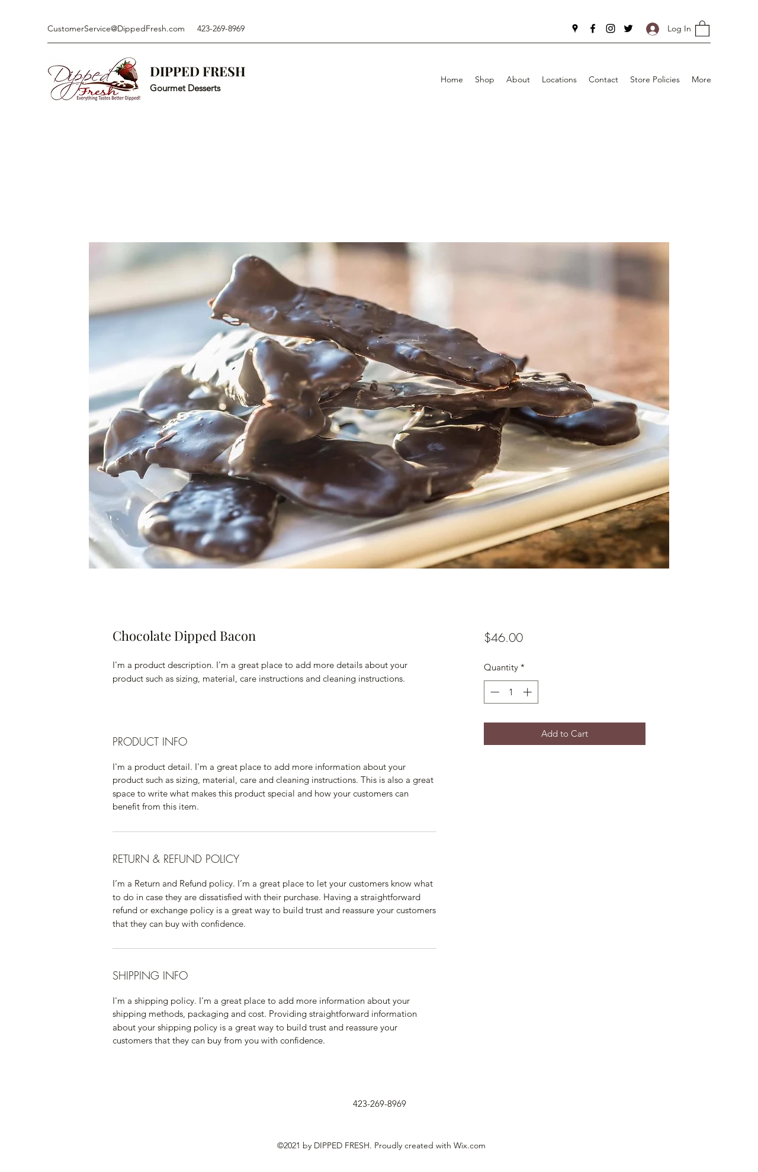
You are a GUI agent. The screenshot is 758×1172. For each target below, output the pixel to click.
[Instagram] (610, 28)
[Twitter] (628, 28)
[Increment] (529, 692)
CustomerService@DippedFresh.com (116, 28)
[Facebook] (593, 28)
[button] (702, 28)
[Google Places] (575, 28)
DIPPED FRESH (198, 71)
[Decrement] (494, 692)
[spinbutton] (511, 692)
